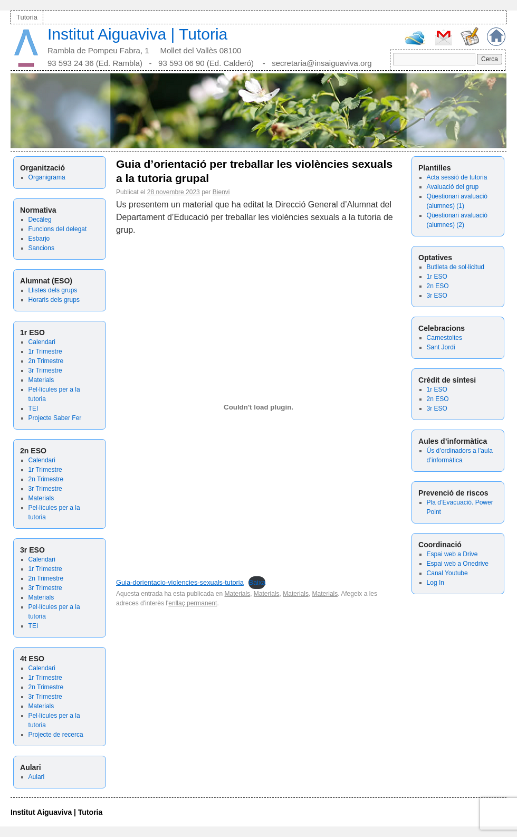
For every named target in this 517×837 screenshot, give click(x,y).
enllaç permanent (192, 603)
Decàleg (40, 219)
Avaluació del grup (453, 187)
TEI (33, 408)
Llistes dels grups (53, 290)
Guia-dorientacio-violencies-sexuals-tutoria (180, 582)
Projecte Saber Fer (55, 418)
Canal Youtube (447, 573)
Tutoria (26, 17)
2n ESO (438, 286)
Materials (41, 380)
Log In (435, 582)
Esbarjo (39, 238)
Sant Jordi (441, 347)
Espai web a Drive (452, 554)
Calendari (41, 342)
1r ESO (437, 276)
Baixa (256, 582)
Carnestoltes (444, 337)
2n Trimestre (46, 361)
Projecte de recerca (55, 734)
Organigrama (46, 177)
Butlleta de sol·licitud (455, 267)
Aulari (36, 777)
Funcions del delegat (57, 229)
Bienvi (221, 192)
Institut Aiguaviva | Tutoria (137, 34)
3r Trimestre (45, 370)
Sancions (41, 248)
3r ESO (437, 295)
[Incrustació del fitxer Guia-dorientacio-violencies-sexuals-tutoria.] (258, 407)
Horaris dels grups (54, 299)
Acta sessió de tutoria (457, 177)
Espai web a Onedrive (458, 563)
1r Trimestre (45, 351)
